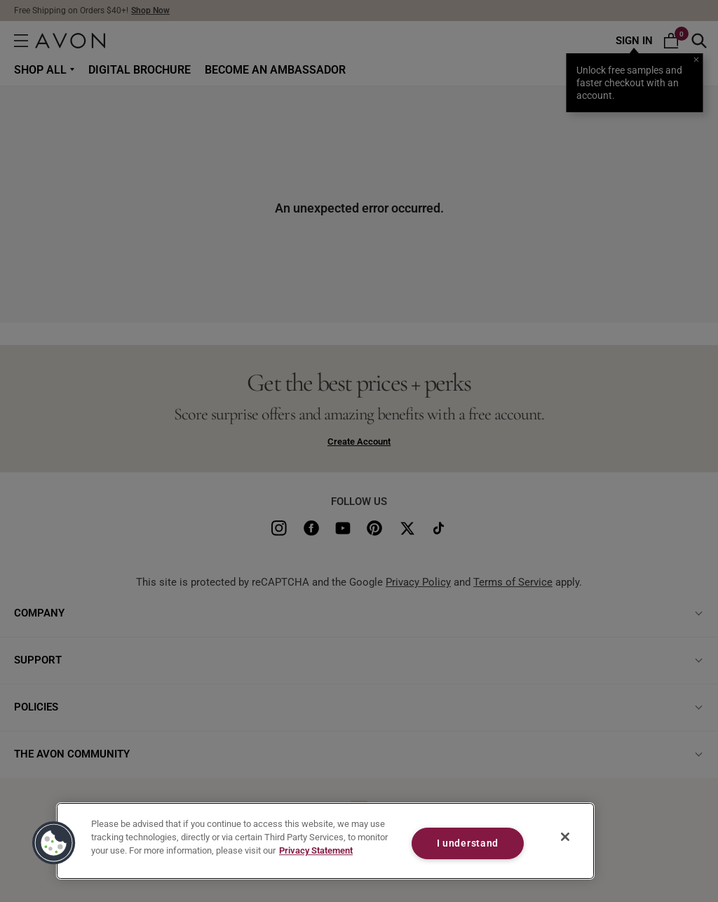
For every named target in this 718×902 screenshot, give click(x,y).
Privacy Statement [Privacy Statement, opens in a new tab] (316, 851)
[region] (325, 841)
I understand (468, 843)
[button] (54, 843)
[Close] (565, 836)
